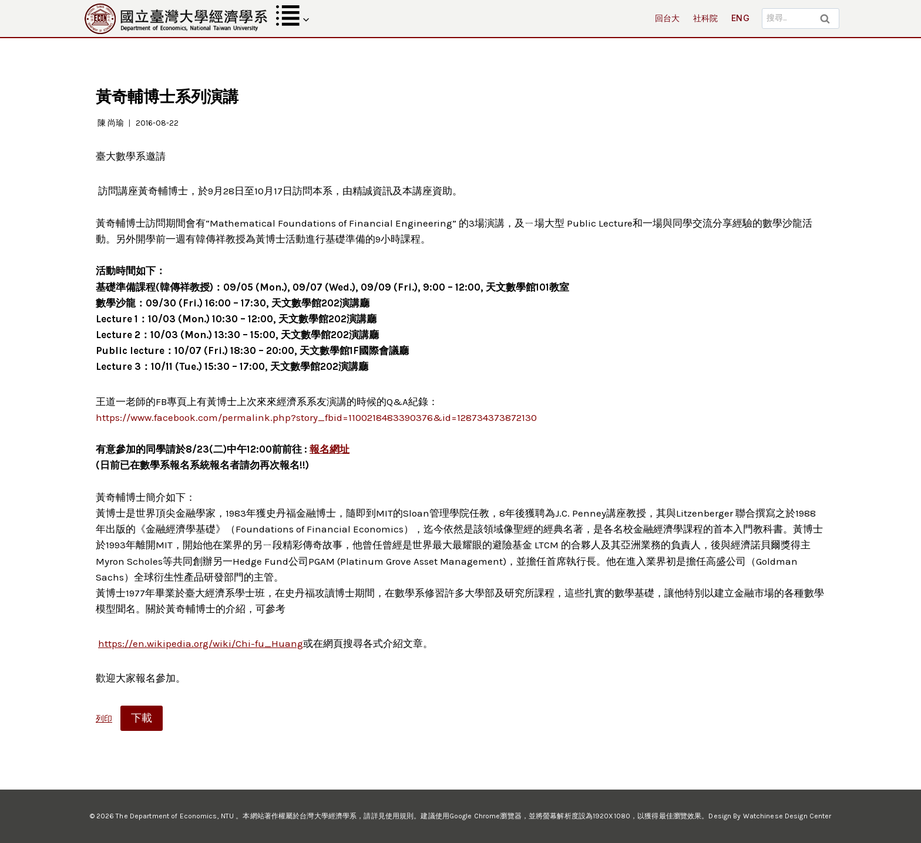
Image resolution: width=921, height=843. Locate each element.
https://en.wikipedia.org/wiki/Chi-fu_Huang (200, 643)
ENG (740, 18)
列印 (104, 718)
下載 (141, 718)
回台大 (667, 18)
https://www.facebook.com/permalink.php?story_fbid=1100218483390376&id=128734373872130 (316, 417)
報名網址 (329, 449)
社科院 (705, 18)
